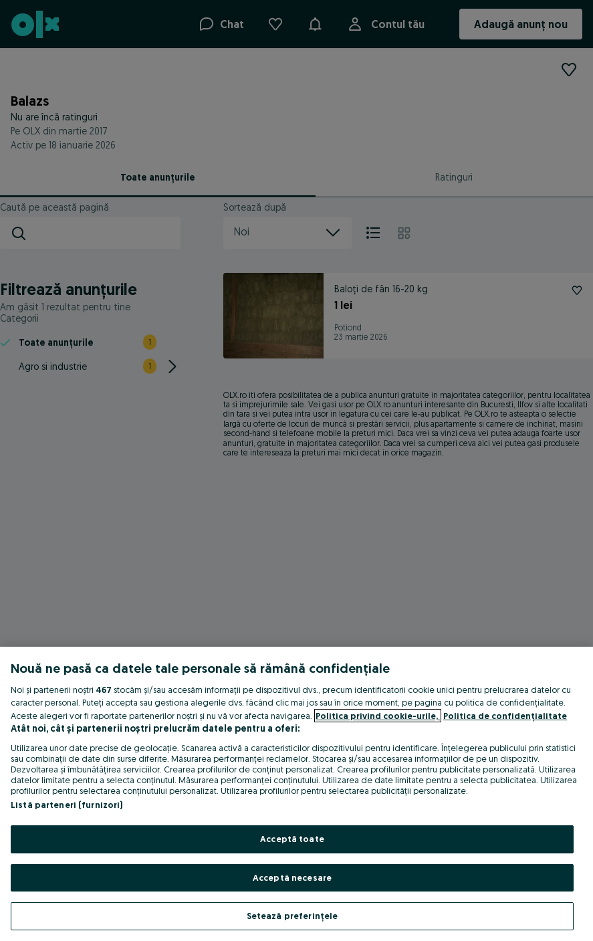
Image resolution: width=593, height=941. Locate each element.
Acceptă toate (292, 838)
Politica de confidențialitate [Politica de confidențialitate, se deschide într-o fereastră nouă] (505, 715)
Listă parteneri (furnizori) (67, 804)
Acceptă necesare (292, 877)
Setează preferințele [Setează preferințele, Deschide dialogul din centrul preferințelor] (292, 915)
